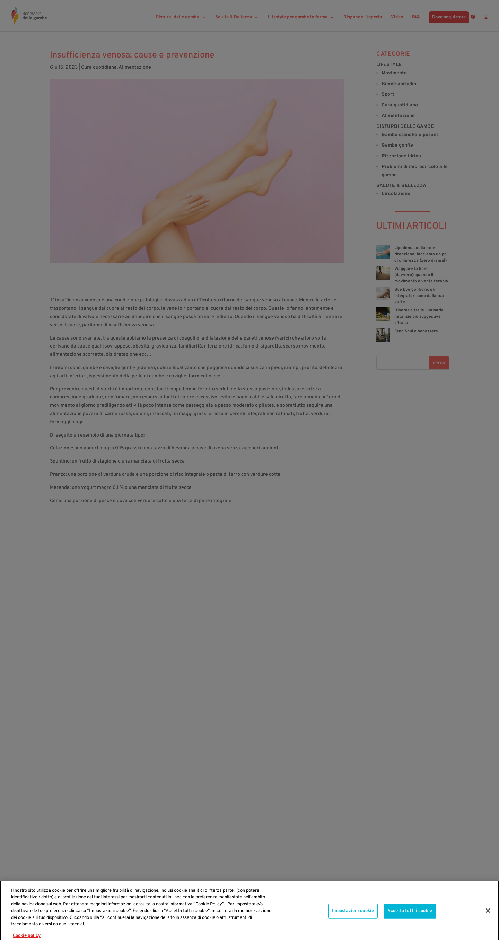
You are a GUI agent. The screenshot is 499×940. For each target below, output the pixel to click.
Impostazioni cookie (353, 919)
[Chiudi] (488, 919)
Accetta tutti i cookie (409, 919)
